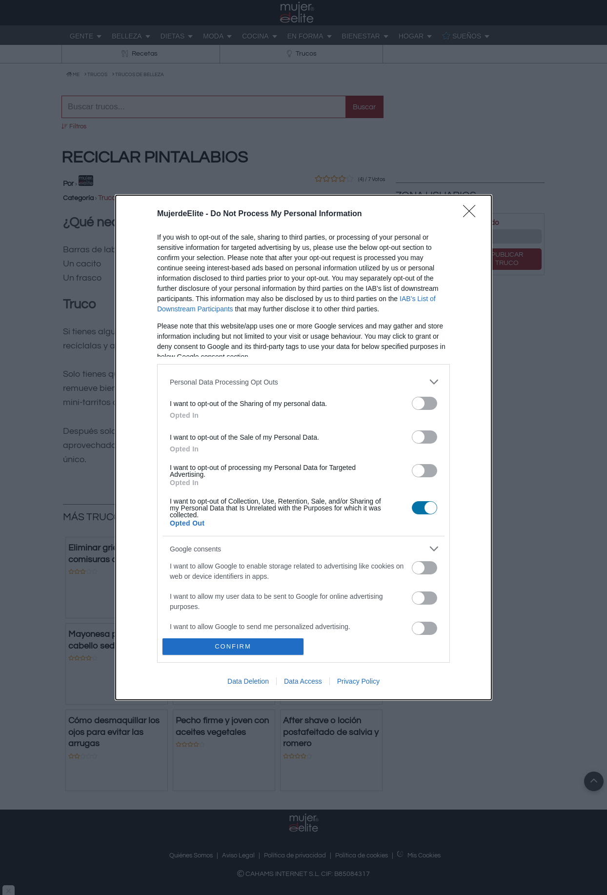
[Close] (472, 214)
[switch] (424, 403)
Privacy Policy (358, 681)
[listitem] (303, 382)
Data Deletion (248, 681)
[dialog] (303, 447)
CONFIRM (233, 646)
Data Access (303, 681)
